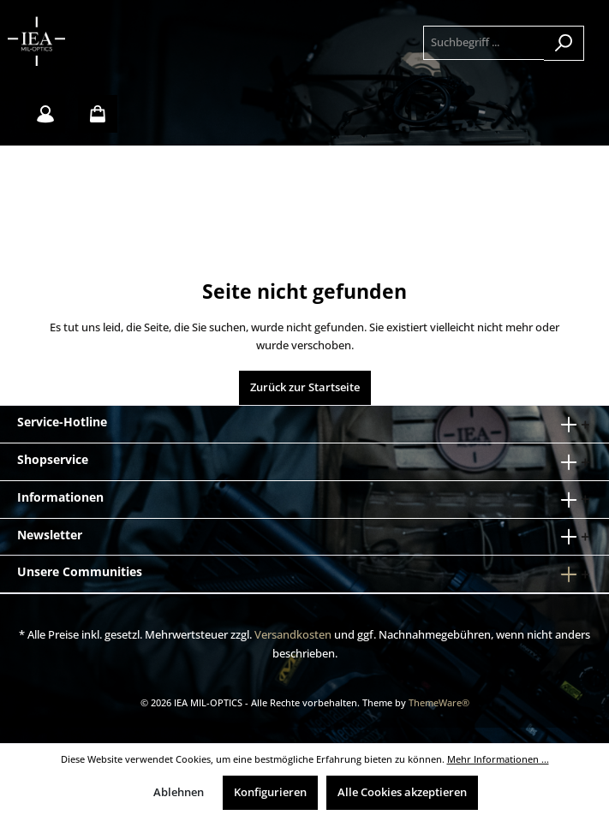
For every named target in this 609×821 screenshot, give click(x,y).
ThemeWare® (439, 702)
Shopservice (52, 459)
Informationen (60, 497)
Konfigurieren (270, 792)
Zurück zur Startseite (305, 387)
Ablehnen (178, 792)
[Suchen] (564, 43)
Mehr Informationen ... (498, 759)
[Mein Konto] (45, 114)
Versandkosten (292, 635)
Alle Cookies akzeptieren (402, 792)
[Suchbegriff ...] (484, 43)
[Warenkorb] (97, 114)
